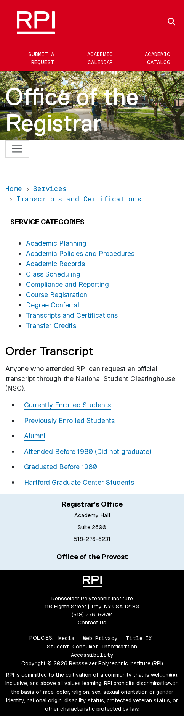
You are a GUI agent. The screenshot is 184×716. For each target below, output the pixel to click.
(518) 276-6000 (92, 614)
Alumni (34, 435)
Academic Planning (56, 243)
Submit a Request (41, 58)
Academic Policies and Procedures (80, 253)
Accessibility (92, 655)
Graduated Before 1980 (60, 466)
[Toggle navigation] (17, 149)
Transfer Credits (51, 325)
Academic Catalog (157, 58)
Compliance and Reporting (67, 284)
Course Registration (56, 294)
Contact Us (92, 622)
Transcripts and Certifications (72, 315)
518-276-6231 (92, 539)
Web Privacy (100, 637)
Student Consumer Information (92, 646)
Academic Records (55, 263)
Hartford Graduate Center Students (79, 482)
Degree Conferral (52, 305)
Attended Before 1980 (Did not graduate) (87, 451)
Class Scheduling (53, 274)
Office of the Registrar (72, 109)
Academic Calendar (100, 58)
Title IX (139, 637)
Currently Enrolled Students (67, 405)
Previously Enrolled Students (69, 420)
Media (66, 637)
